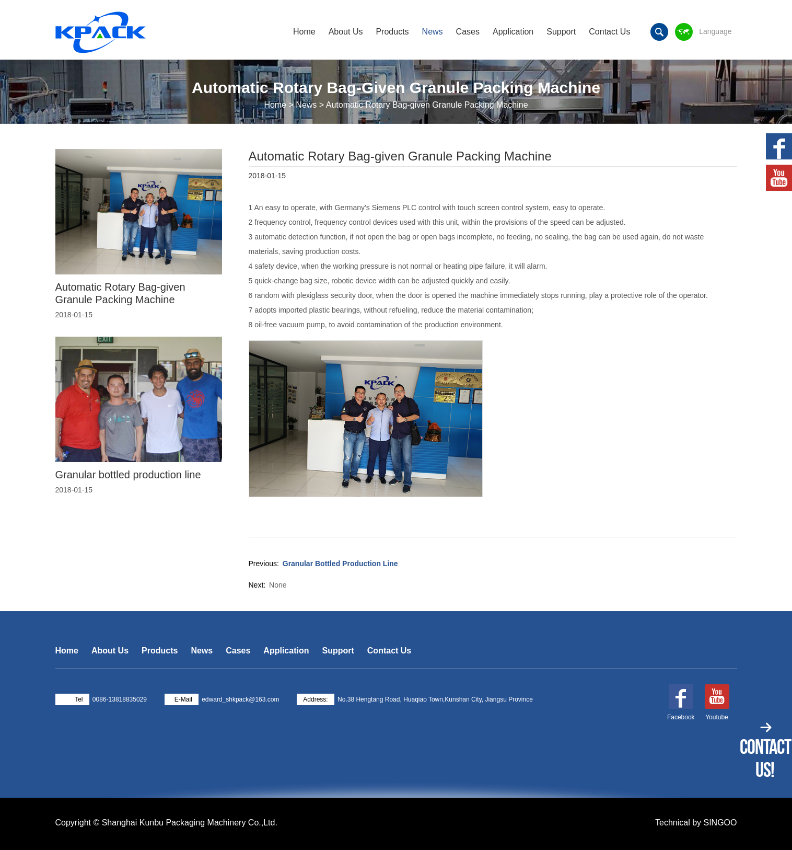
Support (561, 31)
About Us (346, 31)
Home (304, 31)
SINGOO (720, 822)
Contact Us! (765, 758)
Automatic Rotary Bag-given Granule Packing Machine (120, 293)
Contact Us (609, 31)
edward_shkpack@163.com (240, 699)
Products (392, 31)
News (432, 31)
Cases (468, 31)
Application (513, 31)
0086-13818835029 (119, 699)
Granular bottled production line (340, 563)
